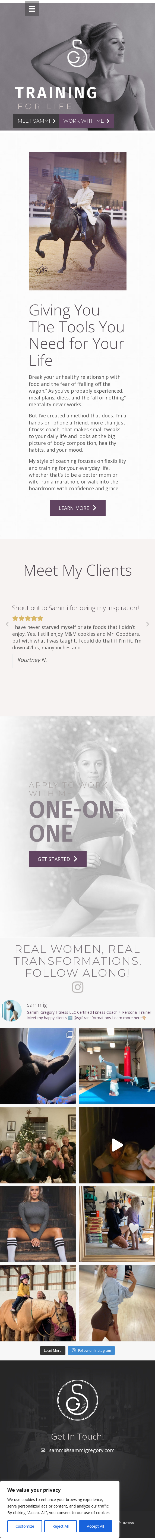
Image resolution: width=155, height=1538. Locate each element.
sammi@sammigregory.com (82, 1450)
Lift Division (125, 1523)
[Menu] (32, 8)
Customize (24, 1526)
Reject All (60, 1526)
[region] (59, 1509)
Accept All (95, 1526)
